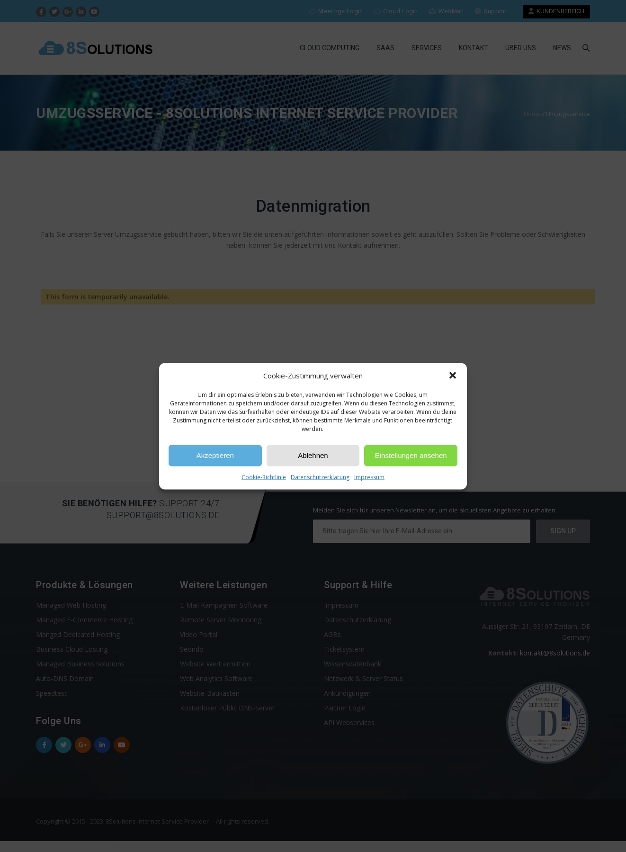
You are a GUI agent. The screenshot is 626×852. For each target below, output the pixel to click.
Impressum (369, 477)
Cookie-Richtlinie (263, 477)
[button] (452, 375)
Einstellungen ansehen (411, 455)
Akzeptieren (215, 455)
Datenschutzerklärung (320, 477)
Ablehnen (313, 455)
